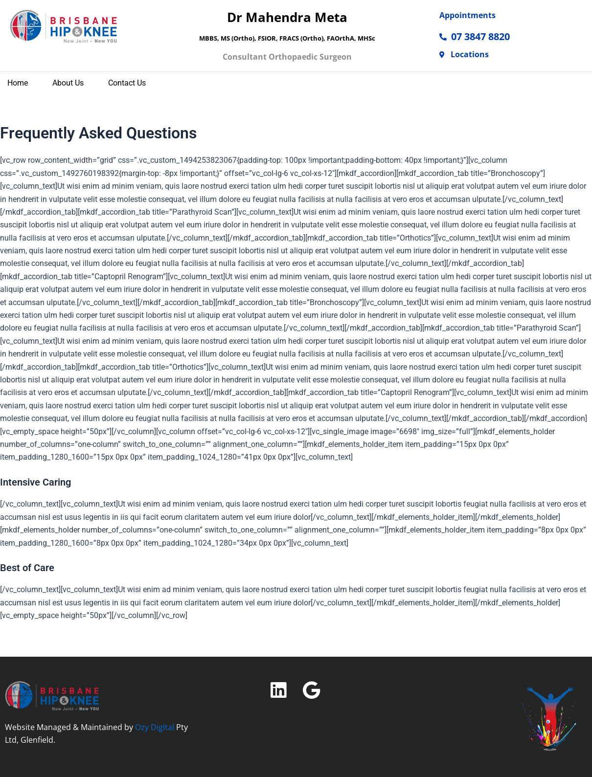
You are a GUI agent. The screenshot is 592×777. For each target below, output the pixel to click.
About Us (68, 85)
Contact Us (127, 85)
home (17, 85)
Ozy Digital (154, 727)
